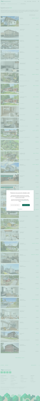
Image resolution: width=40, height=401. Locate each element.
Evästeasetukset (24, 200)
